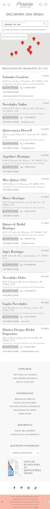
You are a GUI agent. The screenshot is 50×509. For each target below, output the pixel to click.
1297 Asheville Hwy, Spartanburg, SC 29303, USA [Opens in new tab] (25, 257)
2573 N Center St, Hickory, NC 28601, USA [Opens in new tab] (24, 232)
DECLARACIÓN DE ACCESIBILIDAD (25, 406)
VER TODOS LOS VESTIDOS (25, 375)
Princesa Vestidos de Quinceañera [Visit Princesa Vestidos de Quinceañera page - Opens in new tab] (29, 84)
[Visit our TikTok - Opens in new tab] (35, 488)
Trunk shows (25, 414)
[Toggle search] (40, 4)
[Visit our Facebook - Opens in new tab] (14, 488)
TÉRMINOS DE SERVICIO (25, 399)
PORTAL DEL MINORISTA (25, 431)
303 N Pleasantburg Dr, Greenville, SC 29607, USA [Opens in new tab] (22, 339)
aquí (36, 507)
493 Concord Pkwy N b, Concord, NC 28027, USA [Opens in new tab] (25, 135)
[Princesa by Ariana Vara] (25, 4)
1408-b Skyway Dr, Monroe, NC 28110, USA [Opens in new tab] (24, 160)
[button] (8, 5)
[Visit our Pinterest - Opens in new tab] (21, 488)
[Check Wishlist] (45, 4)
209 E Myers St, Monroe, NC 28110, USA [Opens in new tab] (23, 183)
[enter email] (25, 453)
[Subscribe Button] (37, 453)
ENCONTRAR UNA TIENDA (25, 410)
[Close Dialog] (2, 502)
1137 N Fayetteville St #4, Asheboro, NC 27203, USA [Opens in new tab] (22, 283)
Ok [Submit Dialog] (47, 502)
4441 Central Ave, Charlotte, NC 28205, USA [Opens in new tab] (25, 81)
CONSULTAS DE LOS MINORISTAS (25, 434)
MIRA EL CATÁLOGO (25, 382)
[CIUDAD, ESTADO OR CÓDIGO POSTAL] (25, 24)
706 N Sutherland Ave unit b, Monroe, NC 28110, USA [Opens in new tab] (23, 203)
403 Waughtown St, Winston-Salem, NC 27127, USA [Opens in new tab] (22, 309)
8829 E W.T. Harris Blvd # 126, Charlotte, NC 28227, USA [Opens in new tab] (23, 109)
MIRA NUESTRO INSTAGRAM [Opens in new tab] (25, 378)
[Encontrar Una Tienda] (4, 4)
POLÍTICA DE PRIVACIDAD (25, 403)
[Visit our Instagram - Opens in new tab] (28, 488)
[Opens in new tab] (10, 92)
